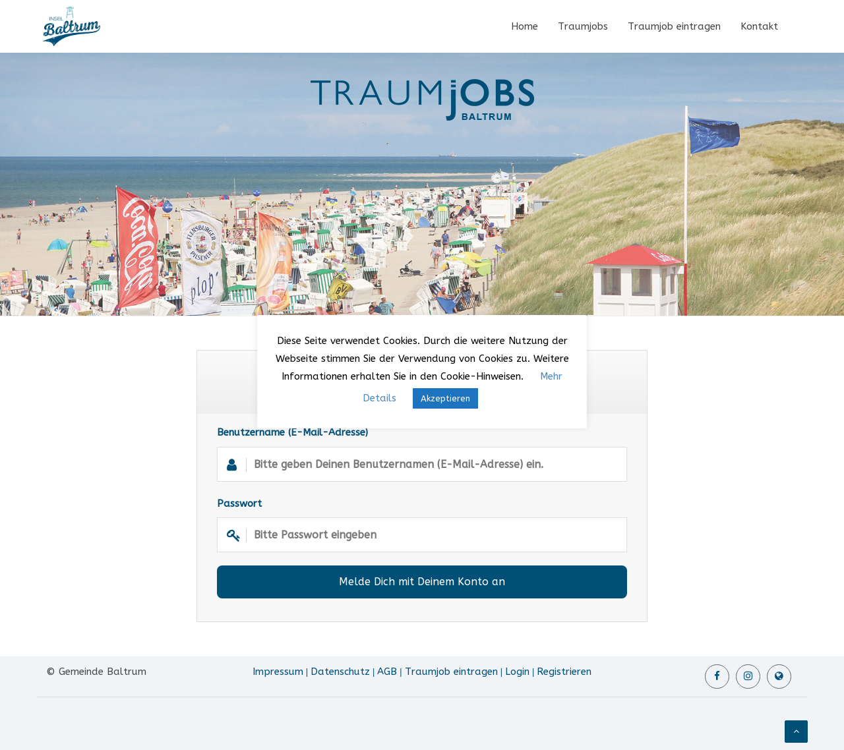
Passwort (422, 525)
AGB (387, 672)
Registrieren (564, 672)
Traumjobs (583, 26)
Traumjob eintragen (674, 26)
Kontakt (759, 26)
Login (517, 672)
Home (524, 26)
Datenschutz (340, 672)
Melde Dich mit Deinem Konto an (422, 581)
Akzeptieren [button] (445, 398)
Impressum (278, 672)
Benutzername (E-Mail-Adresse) (422, 453)
